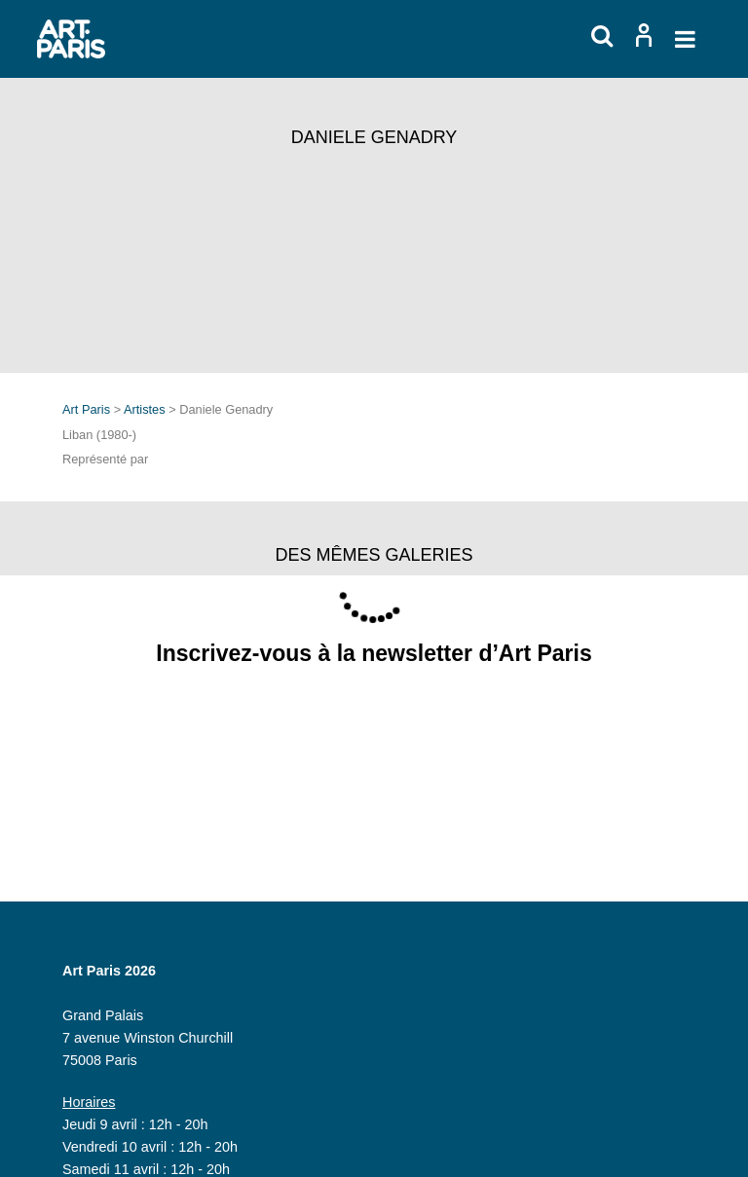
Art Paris (86, 409)
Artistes (145, 409)
